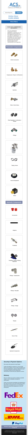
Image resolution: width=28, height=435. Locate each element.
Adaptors (15, 230)
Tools (14, 150)
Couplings (14, 245)
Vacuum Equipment (14, 180)
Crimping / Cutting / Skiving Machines (14, 261)
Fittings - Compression (15, 275)
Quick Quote (11, 426)
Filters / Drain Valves (14, 105)
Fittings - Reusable (15, 290)
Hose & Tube (14, 335)
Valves (14, 195)
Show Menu (14, 21)
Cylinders (15, 90)
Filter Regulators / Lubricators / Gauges (14, 121)
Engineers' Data (18, 426)
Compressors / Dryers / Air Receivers (15, 74)
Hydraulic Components (14, 351)
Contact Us (14, 427)
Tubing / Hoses (14, 165)
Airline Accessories (15, 59)
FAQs (23, 426)
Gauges (14, 320)
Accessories (14, 215)
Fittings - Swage (14, 305)
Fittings (14, 135)
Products (6, 426)
